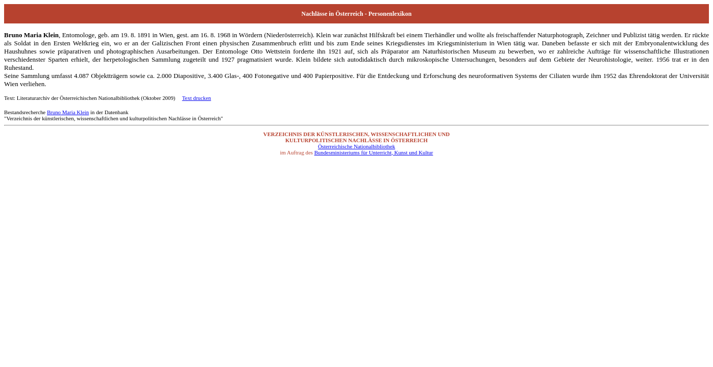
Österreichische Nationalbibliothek (356, 146)
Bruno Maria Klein (68, 112)
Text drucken (196, 98)
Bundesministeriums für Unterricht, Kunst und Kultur (373, 152)
